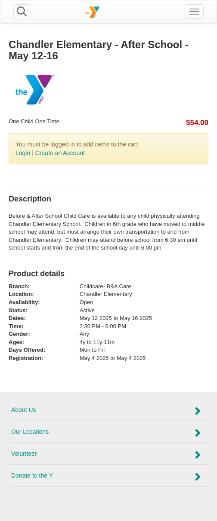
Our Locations (106, 432)
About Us (106, 410)
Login (23, 152)
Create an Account (60, 152)
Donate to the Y (106, 476)
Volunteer (106, 454)
